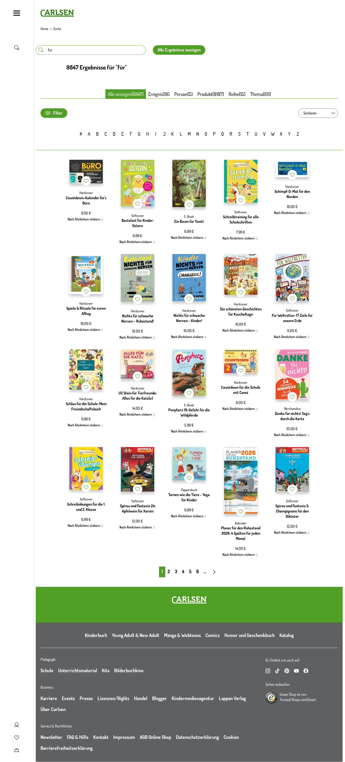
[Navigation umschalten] (17, 13)
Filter (53, 113)
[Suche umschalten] (16, 47)
